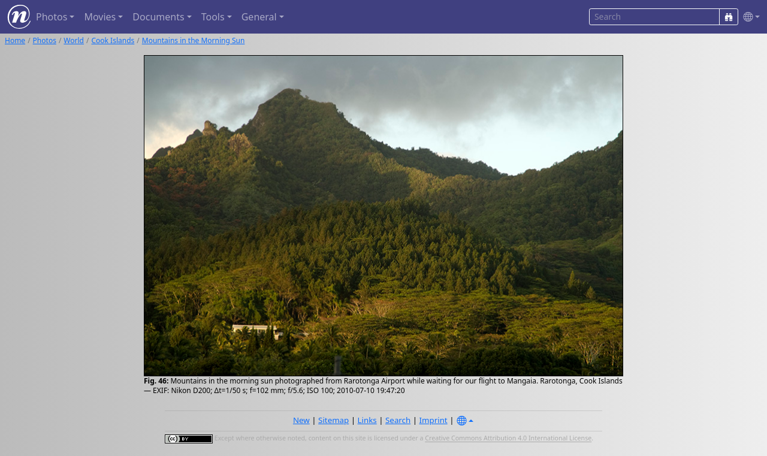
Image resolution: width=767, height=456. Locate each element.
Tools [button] (213, 16)
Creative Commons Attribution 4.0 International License (508, 438)
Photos (44, 40)
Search (397, 420)
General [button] (259, 16)
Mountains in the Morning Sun (193, 40)
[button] (749, 17)
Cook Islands (112, 40)
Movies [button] (100, 16)
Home (15, 40)
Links (367, 420)
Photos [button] (51, 16)
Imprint (433, 420)
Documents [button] (158, 16)
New (301, 420)
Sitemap (333, 420)
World (74, 40)
